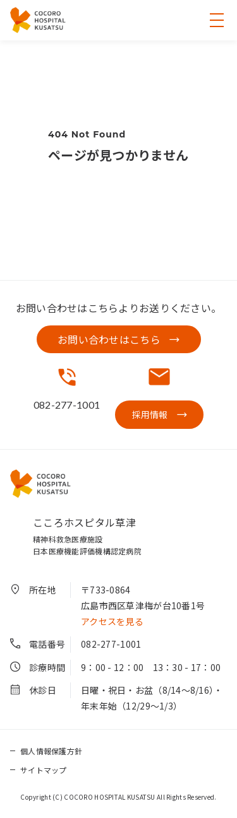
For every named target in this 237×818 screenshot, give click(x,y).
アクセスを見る (112, 621)
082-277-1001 (111, 644)
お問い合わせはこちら (109, 339)
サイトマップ (43, 769)
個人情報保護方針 (51, 750)
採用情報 (150, 414)
